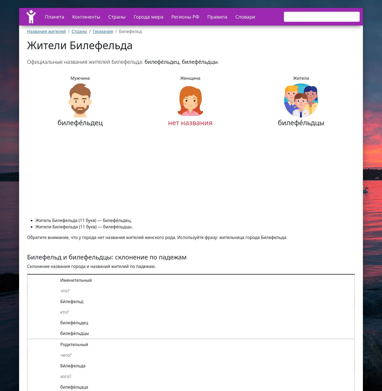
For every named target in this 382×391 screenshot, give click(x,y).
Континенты (86, 17)
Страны (117, 17)
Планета (54, 17)
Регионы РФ (185, 17)
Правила (217, 17)
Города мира (148, 17)
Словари (245, 17)
